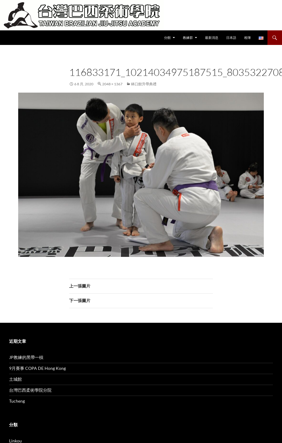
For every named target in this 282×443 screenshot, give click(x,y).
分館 (167, 37)
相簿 (247, 37)
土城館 (15, 379)
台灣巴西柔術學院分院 (30, 390)
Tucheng (17, 401)
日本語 (231, 37)
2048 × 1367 (112, 84)
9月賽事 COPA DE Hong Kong (37, 368)
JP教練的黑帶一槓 (26, 357)
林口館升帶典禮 (143, 84)
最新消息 (211, 37)
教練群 (188, 37)
